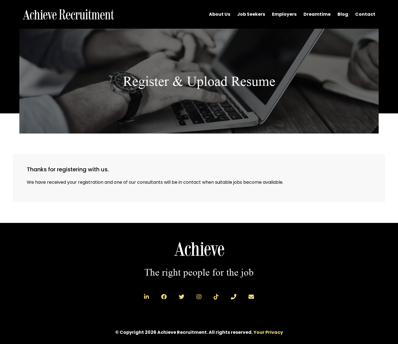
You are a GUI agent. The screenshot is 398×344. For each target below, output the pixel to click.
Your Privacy (268, 332)
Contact (365, 14)
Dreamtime (317, 14)
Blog (342, 14)
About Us (219, 14)
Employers (284, 14)
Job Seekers (251, 14)
